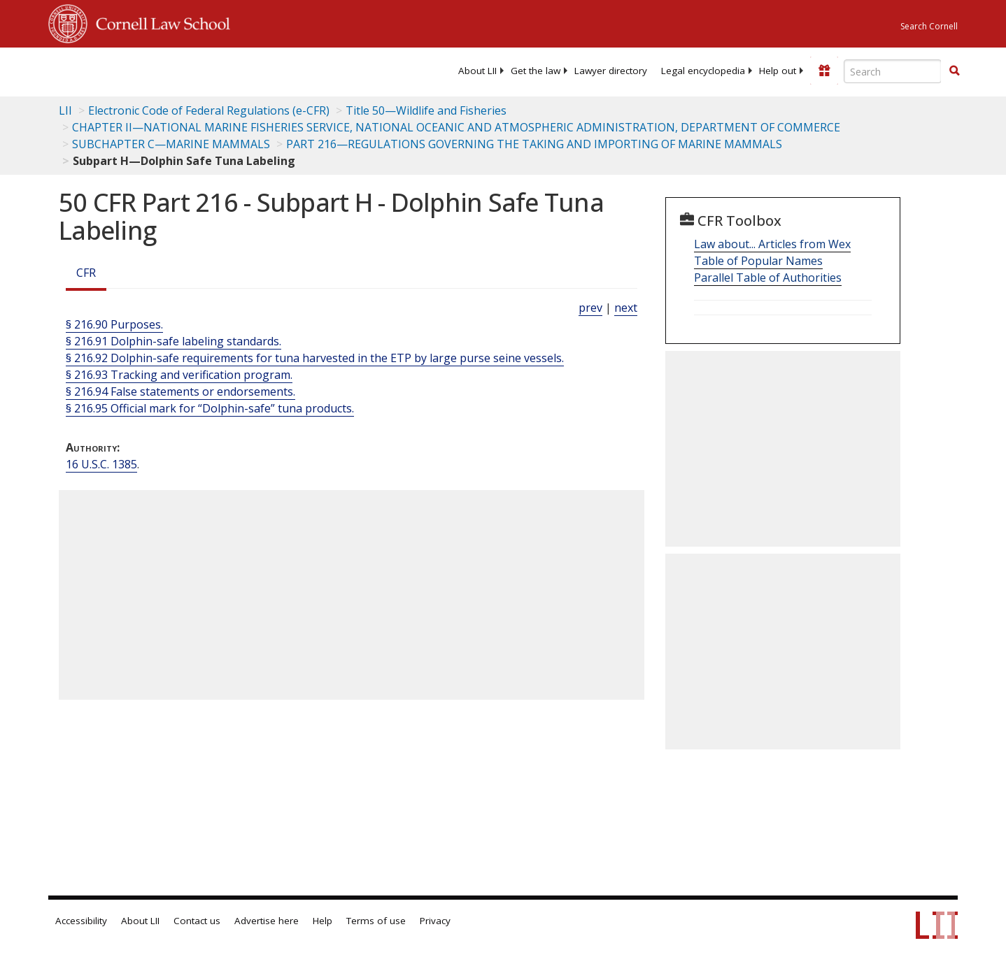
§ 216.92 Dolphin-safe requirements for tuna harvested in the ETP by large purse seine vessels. (315, 358)
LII (65, 110)
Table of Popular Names (758, 260)
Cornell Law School (158, 21)
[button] (954, 70)
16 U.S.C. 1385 (101, 464)
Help (322, 920)
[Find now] (954, 71)
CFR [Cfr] (86, 272)
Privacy (435, 920)
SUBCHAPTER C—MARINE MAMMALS (171, 144)
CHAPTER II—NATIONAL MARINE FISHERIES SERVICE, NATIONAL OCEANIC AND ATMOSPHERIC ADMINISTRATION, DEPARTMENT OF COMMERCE (456, 127)
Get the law (535, 70)
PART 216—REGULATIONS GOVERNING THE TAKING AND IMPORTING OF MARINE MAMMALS (534, 144)
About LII (477, 70)
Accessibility (81, 920)
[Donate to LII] (824, 71)
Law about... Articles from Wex (772, 244)
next (625, 307)
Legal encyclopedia (703, 70)
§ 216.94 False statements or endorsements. (180, 391)
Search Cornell (929, 26)
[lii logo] (205, 70)
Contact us (196, 920)
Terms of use (376, 920)
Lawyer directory (610, 70)
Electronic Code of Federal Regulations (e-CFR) (209, 110)
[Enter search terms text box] (893, 71)
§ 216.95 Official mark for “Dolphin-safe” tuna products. (210, 408)
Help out (777, 70)
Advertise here (266, 920)
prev (590, 307)
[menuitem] (477, 71)
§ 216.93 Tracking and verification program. (179, 374)
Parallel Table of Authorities (768, 277)
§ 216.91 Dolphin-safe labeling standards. (173, 341)
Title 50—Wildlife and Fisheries (426, 110)
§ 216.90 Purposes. (114, 324)
